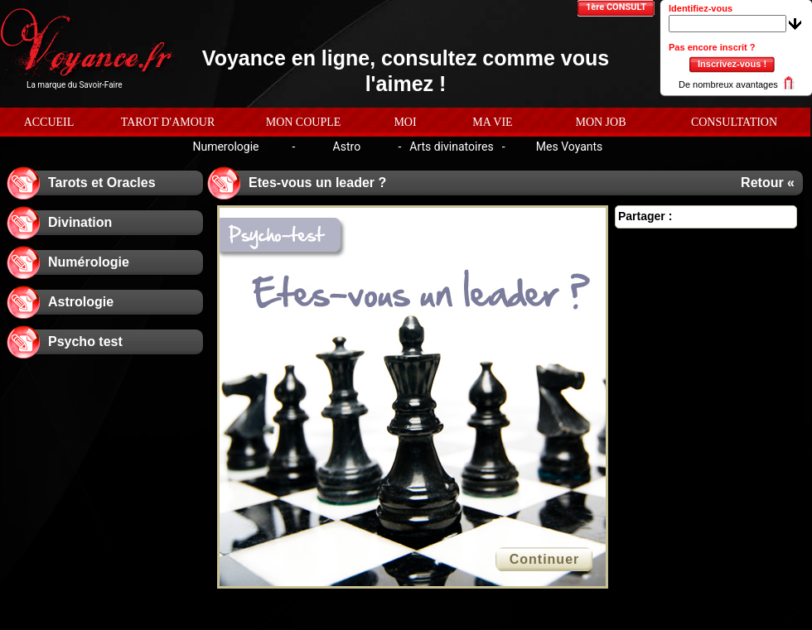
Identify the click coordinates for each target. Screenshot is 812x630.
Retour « (768, 183)
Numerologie (225, 146)
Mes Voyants (569, 146)
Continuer (545, 559)
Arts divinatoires (451, 146)
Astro (347, 146)
